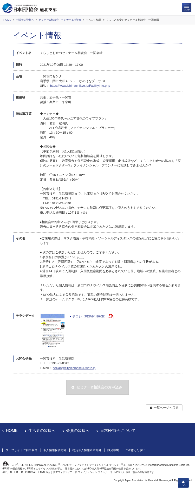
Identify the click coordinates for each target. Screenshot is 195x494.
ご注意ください (135, 450)
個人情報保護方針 (54, 450)
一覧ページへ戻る (166, 407)
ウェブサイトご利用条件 (21, 450)
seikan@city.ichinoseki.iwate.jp (74, 368)
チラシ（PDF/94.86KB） (89, 316)
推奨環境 (113, 450)
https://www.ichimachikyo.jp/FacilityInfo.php (80, 85)
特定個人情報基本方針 (86, 450)
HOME (12, 430)
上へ (183, 483)
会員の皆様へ (77, 430)
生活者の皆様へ (41, 430)
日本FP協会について (118, 430)
